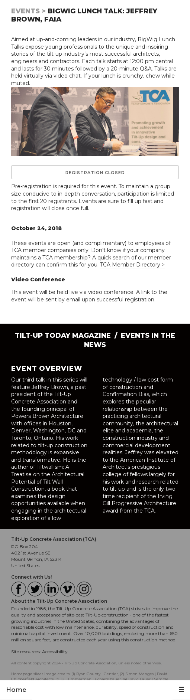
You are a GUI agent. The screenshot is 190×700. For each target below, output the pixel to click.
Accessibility (55, 651)
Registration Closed (95, 172)
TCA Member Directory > (132, 264)
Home (16, 689)
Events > (28, 11)
